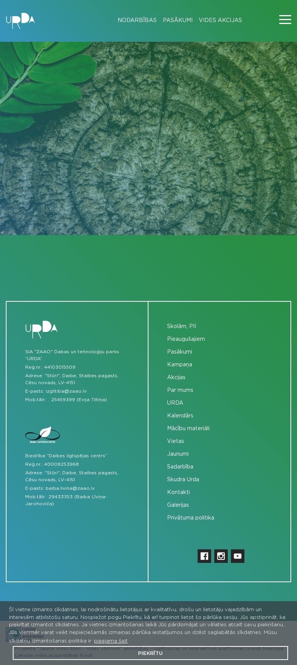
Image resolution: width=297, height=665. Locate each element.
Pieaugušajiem (186, 339)
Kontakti (178, 492)
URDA (175, 403)
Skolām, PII (181, 326)
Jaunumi (178, 454)
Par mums (180, 390)
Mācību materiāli (188, 428)
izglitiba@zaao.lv (66, 391)
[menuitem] (134, 20)
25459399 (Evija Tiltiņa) (79, 399)
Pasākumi (178, 20)
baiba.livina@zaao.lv (70, 488)
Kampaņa (179, 365)
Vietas (175, 441)
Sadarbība (180, 467)
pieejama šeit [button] (111, 641)
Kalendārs (180, 416)
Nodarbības (137, 20)
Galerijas (178, 505)
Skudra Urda (183, 479)
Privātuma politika (190, 518)
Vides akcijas (220, 20)
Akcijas (176, 377)
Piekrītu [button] (150, 653)
